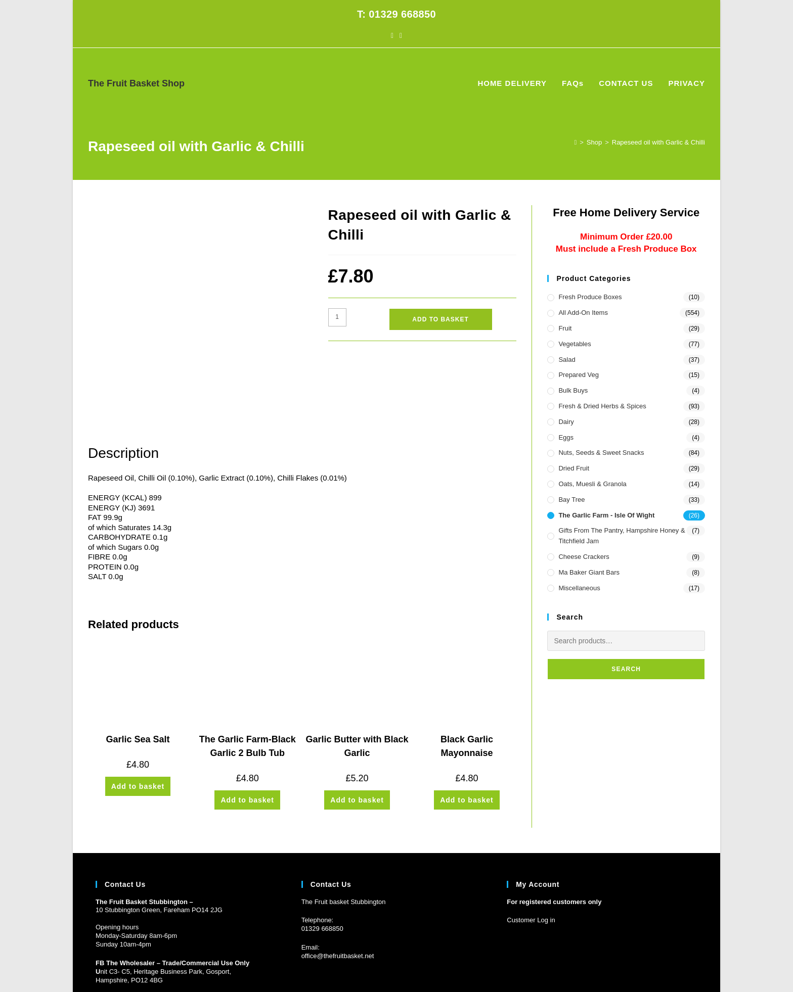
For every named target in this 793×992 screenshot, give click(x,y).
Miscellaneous (579, 588)
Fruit (564, 328)
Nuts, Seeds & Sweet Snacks (601, 452)
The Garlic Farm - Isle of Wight (606, 515)
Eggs (566, 437)
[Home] (575, 142)
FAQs (619, 966)
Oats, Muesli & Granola (592, 484)
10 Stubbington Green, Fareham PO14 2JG (159, 841)
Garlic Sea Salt (137, 671)
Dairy (566, 422)
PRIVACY (692, 966)
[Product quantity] (337, 317)
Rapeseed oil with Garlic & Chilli (658, 142)
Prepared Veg (578, 375)
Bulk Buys (573, 390)
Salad (566, 359)
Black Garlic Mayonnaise (466, 677)
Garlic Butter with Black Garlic (357, 677)
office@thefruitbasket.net (337, 887)
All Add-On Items (583, 312)
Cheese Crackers (583, 556)
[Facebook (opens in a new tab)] (392, 35)
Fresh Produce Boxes (590, 297)
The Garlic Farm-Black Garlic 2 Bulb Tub (247, 677)
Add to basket (440, 319)
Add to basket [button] (138, 718)
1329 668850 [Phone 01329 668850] (324, 860)
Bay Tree (571, 499)
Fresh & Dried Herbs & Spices (602, 406)
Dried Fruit (573, 468)
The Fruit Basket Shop (136, 83)
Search (626, 669)
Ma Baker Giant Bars (589, 572)
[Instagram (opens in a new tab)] (400, 35)
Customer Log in (531, 851)
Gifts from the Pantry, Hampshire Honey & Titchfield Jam (621, 536)
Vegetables (574, 344)
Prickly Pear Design (152, 966)
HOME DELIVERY (579, 966)
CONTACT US (652, 966)
